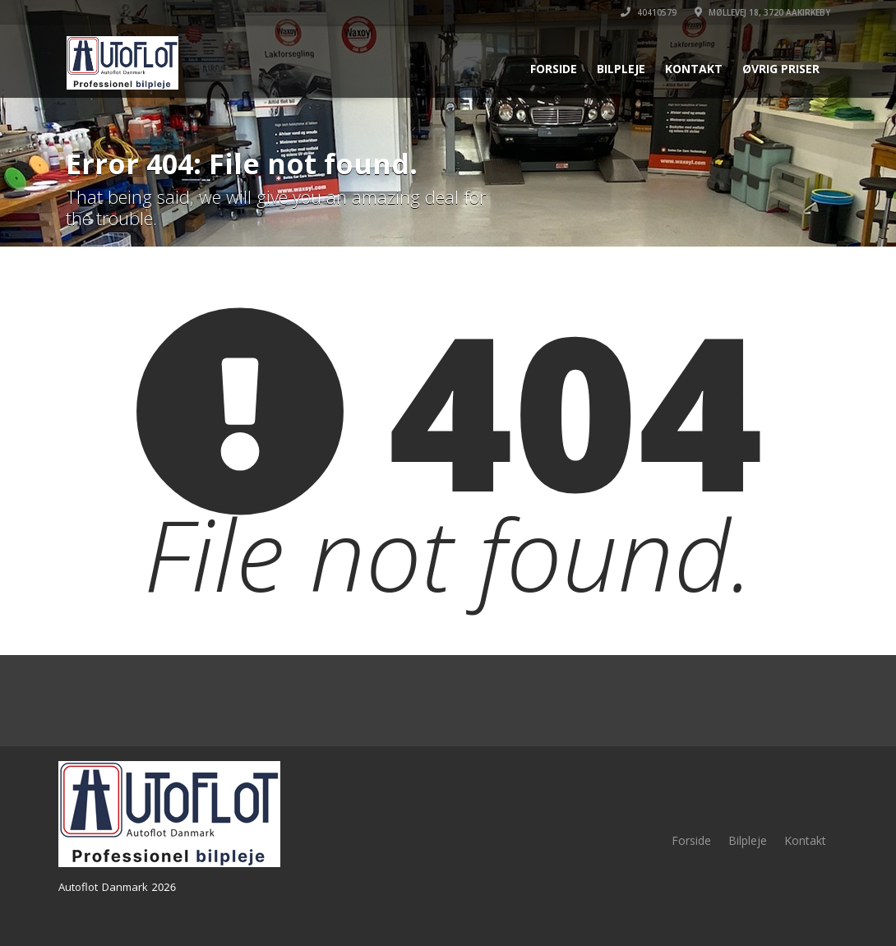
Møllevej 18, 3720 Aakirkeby (762, 12)
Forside (553, 68)
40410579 (649, 12)
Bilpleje (621, 68)
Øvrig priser (781, 68)
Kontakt (694, 68)
